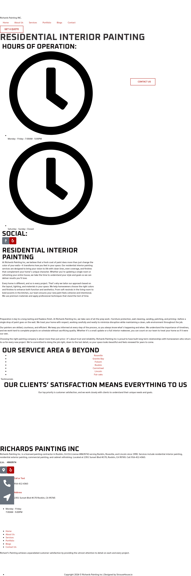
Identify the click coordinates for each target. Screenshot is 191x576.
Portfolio (47, 22)
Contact (71, 22)
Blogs (59, 22)
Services (33, 22)
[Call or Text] (7, 483)
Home (6, 22)
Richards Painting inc (39, 449)
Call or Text (19, 478)
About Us (18, 22)
